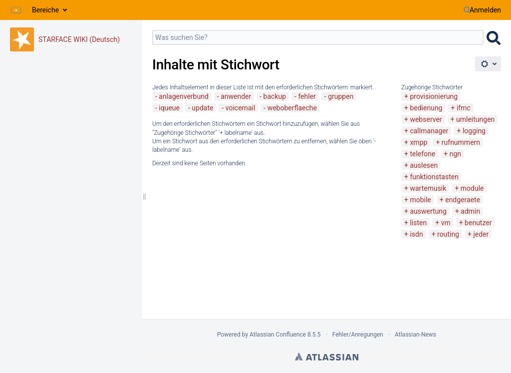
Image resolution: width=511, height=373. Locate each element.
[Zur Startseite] (16, 10)
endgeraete (462, 200)
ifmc (464, 108)
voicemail (241, 108)
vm (446, 223)
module (472, 188)
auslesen (424, 165)
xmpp (418, 142)
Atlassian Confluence (278, 334)
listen (418, 223)
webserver (426, 119)
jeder (481, 234)
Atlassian (326, 356)
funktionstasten (434, 177)
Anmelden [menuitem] (485, 10)
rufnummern (461, 142)
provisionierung (434, 96)
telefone (422, 154)
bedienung (426, 108)
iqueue (169, 108)
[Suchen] (467, 10)
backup (274, 96)
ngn (455, 154)
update (202, 108)
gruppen (340, 96)
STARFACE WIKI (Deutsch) (79, 39)
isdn (416, 234)
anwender (236, 96)
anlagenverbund (183, 96)
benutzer (478, 223)
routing (448, 234)
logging (474, 131)
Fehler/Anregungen (357, 334)
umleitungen (475, 119)
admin (470, 211)
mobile (420, 200)
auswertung (428, 211)
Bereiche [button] (45, 10)
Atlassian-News (415, 334)
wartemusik (428, 188)
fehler (306, 96)
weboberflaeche (292, 108)
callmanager (429, 131)
